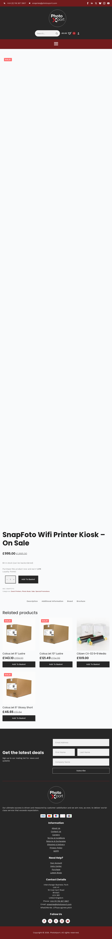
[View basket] (68, 33)
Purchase (56, 869)
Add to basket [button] (19, 664)
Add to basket (28, 579)
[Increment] (13, 579)
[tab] (32, 601)
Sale (33, 591)
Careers (56, 835)
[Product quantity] (10, 579)
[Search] (57, 33)
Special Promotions (43, 591)
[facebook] (88, 3)
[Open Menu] (56, 44)
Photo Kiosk (26, 591)
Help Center (56, 866)
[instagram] (104, 3)
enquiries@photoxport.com (59, 904)
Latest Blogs (56, 873)
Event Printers (16, 591)
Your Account (56, 863)
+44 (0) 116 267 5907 (59, 901)
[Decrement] (7, 579)
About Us (56, 828)
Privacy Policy (56, 848)
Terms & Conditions (56, 838)
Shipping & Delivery (56, 844)
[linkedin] (92, 3)
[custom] (100, 3)
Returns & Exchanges (56, 841)
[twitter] (96, 3)
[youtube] (108, 3)
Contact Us (56, 831)
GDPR (56, 851)
